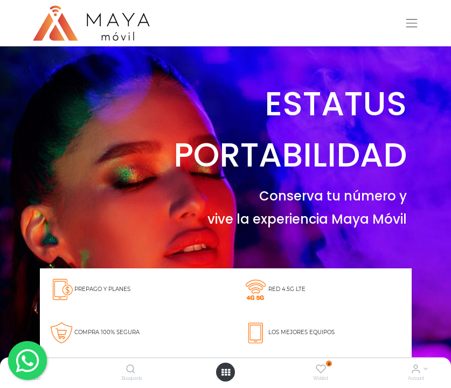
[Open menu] (225, 372)
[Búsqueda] (131, 369)
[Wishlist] (321, 369)
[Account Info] (416, 369)
